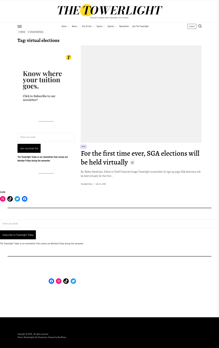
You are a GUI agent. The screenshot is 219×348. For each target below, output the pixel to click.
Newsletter (124, 26)
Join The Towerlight (140, 26)
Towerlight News (86, 184)
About (65, 26)
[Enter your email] (46, 137)
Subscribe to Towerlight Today (17, 235)
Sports (101, 26)
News (75, 26)
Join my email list (29, 148)
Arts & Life (88, 26)
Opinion (112, 26)
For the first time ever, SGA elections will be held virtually (135, 157)
